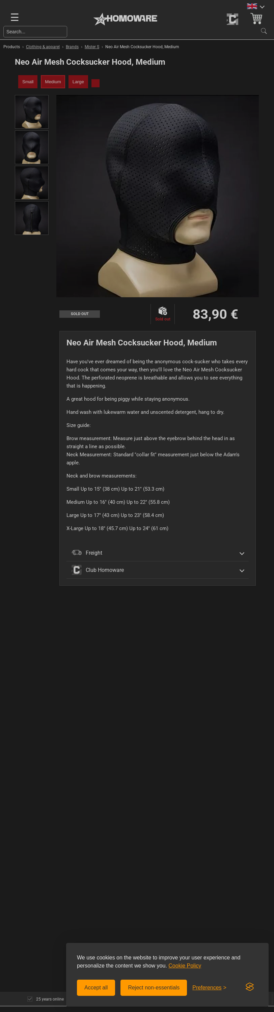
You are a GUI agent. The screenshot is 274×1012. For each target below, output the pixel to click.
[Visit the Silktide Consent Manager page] (250, 987)
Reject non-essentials (154, 987)
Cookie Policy (184, 966)
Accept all (96, 987)
